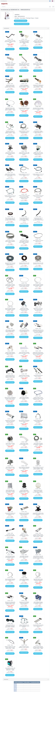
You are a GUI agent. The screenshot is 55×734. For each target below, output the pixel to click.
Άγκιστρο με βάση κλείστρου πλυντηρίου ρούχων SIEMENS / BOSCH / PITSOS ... (10, 353)
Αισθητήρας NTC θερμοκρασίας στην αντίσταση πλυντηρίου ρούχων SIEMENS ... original (38, 86)
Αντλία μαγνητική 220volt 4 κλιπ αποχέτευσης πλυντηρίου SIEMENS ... (10, 514)
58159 (40, 511)
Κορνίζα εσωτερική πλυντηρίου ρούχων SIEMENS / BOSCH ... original (10, 580)
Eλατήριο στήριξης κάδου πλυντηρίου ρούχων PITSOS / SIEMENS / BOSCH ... (38, 41)
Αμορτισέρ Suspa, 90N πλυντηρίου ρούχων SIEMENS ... (10, 535)
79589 (26, 645)
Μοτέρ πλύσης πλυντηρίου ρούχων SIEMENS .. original (10, 468)
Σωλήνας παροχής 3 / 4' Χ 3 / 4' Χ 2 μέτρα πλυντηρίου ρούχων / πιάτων (38, 175)
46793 (40, 373)
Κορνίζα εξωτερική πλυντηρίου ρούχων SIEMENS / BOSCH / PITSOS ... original (38, 285)
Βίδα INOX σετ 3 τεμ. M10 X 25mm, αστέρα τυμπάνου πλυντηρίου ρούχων (38, 309)
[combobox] (10, 6)
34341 (26, 172)
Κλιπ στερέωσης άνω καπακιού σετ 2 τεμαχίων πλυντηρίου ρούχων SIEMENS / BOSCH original (24, 42)
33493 (12, 151)
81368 (40, 645)
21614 (26, 39)
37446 (12, 283)
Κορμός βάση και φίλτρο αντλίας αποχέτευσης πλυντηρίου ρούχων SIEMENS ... (38, 514)
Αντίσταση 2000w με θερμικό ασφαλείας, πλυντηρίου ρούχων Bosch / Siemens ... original (38, 535)
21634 (26, 62)
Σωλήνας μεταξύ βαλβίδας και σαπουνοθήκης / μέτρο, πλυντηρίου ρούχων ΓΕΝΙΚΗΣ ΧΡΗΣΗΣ (24, 219)
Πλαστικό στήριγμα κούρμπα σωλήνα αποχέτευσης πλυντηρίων (38, 421)
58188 (26, 533)
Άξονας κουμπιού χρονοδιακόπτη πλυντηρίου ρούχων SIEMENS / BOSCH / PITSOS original (10, 398)
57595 (12, 511)
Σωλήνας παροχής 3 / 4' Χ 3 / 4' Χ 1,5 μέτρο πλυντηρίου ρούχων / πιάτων (24, 175)
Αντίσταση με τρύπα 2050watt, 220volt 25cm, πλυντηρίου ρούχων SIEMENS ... (10, 421)
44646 (26, 373)
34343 (12, 194)
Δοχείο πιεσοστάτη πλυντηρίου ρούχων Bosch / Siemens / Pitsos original (24, 353)
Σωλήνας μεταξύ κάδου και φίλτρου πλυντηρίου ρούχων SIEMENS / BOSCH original (10, 376)
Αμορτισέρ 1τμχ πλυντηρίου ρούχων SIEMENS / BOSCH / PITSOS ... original (10, 557)
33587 (26, 151)
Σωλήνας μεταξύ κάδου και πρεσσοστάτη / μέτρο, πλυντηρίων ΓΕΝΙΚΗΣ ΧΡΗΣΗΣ (38, 219)
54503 (40, 465)
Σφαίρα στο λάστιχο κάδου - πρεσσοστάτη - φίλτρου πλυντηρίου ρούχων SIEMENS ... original (38, 491)
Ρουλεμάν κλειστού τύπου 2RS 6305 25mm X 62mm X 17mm (24, 263)
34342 (40, 172)
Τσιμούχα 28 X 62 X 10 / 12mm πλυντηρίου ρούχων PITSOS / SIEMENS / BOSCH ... (10, 264)
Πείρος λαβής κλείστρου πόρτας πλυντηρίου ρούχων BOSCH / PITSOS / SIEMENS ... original (24, 64)
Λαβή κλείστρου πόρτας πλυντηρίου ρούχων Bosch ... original (24, 444)
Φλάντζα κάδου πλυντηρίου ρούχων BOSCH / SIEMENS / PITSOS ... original (38, 444)
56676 (40, 488)
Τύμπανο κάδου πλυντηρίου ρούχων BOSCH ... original (10, 444)
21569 (12, 39)
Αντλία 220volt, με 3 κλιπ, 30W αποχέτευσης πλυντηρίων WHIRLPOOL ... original (10, 669)
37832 (26, 283)
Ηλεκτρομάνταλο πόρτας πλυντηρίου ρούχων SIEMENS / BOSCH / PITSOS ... (38, 132)
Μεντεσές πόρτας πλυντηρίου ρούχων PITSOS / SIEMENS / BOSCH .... (38, 64)
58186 (12, 533)
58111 (26, 511)
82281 (12, 666)
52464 (12, 465)
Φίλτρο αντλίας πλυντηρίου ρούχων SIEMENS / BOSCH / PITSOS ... (24, 398)
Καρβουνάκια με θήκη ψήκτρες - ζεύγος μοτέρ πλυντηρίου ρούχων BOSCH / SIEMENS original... (38, 353)
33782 (40, 151)
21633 (12, 62)
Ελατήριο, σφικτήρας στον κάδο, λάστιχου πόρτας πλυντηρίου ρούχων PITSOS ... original (10, 647)
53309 (26, 465)
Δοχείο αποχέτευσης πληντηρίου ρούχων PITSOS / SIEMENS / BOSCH (24, 468)
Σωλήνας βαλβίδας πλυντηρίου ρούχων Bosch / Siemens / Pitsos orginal (10, 41)
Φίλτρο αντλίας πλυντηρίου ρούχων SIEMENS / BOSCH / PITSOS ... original (38, 603)
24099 (12, 129)
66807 (12, 623)
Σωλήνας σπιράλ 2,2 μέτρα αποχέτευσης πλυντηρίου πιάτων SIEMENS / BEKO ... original (38, 398)
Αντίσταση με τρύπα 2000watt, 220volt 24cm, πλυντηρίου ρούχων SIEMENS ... (24, 603)
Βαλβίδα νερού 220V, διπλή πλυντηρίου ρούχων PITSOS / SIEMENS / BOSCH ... (38, 153)
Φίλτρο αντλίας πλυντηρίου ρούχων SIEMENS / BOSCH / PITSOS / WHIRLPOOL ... (10, 331)
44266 (12, 373)
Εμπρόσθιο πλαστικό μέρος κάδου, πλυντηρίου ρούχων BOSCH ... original (38, 580)
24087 (40, 106)
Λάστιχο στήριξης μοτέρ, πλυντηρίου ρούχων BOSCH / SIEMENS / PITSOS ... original (24, 491)
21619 (40, 39)
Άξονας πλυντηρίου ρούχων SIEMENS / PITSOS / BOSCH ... (24, 647)
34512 (26, 216)
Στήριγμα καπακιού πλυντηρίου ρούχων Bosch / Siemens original (24, 376)
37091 (26, 261)
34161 (12, 172)
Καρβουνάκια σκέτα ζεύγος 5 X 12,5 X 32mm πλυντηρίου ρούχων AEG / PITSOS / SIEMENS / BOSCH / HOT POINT (38, 331)
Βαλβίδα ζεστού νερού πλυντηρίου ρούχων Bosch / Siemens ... (24, 535)
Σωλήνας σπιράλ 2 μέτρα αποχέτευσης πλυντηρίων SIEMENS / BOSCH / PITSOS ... (10, 86)
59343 (40, 554)
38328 (40, 283)
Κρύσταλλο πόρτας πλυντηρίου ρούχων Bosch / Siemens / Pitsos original (38, 109)
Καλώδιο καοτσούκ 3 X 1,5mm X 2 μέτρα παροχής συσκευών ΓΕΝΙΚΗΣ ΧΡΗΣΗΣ (24, 132)
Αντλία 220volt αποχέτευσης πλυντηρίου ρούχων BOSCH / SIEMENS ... (10, 153)
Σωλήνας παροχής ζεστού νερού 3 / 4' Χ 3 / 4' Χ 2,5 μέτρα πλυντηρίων (38, 196)
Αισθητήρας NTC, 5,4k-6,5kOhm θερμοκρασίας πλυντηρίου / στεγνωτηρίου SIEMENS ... (10, 64)
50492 (40, 418)
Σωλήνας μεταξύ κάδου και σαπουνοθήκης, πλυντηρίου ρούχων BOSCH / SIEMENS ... (10, 626)
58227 (12, 554)
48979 (26, 418)
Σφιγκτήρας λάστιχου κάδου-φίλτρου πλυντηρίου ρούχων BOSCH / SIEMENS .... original (10, 109)
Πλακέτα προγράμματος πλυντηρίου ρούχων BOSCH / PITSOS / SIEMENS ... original (24, 86)
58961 (26, 554)
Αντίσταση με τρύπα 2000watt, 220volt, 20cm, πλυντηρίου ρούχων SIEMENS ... (24, 514)
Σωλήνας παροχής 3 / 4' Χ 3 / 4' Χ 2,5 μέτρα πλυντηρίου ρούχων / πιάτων (10, 196)
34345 (26, 194)
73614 (26, 623)
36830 (12, 261)
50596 (12, 441)
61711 (40, 577)
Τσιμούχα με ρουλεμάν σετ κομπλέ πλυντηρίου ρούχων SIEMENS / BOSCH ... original (10, 132)
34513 (40, 216)
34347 (40, 194)
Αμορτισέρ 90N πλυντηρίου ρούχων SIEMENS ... (38, 376)
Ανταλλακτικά (6, 28)
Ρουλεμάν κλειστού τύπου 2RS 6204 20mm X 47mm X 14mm (38, 263)
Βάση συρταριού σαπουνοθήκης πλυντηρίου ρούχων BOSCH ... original (24, 421)
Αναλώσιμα (6, 679)
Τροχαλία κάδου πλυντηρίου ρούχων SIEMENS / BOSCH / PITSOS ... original (10, 285)
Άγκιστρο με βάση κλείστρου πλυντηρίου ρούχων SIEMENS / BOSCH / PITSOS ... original (38, 647)
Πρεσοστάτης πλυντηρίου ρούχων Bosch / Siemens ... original (24, 108)
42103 (40, 328)
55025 (26, 488)
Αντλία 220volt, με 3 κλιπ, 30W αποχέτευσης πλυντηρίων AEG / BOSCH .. (24, 153)
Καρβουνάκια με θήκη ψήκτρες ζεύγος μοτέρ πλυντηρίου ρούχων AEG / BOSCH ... (10, 175)
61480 (26, 577)
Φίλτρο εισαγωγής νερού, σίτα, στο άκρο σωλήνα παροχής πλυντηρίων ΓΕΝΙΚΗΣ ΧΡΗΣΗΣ (10, 219)
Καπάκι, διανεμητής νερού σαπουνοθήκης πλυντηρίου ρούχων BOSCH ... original (10, 491)
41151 (26, 328)
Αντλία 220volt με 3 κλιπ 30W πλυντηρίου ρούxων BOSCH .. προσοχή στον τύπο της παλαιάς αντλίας (38, 557)
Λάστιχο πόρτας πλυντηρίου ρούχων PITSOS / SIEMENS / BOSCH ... (10, 241)
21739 (26, 83)
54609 (12, 488)
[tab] (26, 28)
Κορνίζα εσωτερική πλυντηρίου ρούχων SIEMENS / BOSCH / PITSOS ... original (10, 309)
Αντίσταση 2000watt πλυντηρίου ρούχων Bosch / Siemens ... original (38, 626)
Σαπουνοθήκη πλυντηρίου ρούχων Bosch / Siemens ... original (24, 557)
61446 (12, 577)
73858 (40, 623)
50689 (26, 441)
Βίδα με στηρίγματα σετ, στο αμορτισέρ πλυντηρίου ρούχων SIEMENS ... (24, 626)
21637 (40, 62)
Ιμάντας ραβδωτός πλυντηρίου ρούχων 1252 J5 (38, 241)
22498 (40, 83)
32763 (40, 129)
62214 (12, 600)
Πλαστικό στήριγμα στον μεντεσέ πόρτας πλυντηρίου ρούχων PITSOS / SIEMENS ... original (38, 468)
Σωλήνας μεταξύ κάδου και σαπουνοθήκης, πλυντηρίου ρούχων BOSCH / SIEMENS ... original (24, 242)
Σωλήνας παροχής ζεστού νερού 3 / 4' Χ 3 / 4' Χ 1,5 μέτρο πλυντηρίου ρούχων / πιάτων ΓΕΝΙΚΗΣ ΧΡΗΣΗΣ (24, 197)
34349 (12, 216)
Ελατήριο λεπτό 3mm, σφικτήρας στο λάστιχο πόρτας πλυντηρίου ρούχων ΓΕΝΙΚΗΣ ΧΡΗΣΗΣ (24, 285)
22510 (26, 106)
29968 (26, 129)
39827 (12, 328)
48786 (12, 418)
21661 (12, 83)
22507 (12, 106)
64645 (40, 600)
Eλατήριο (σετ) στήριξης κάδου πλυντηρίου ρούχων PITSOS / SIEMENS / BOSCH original (10, 603)
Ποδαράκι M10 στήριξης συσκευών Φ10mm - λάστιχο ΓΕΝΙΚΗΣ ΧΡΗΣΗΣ (24, 309)
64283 (26, 600)
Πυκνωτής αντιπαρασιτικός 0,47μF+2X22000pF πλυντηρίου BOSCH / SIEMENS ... (24, 331)
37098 (40, 261)
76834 (12, 645)
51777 (40, 441)
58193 (40, 533)
